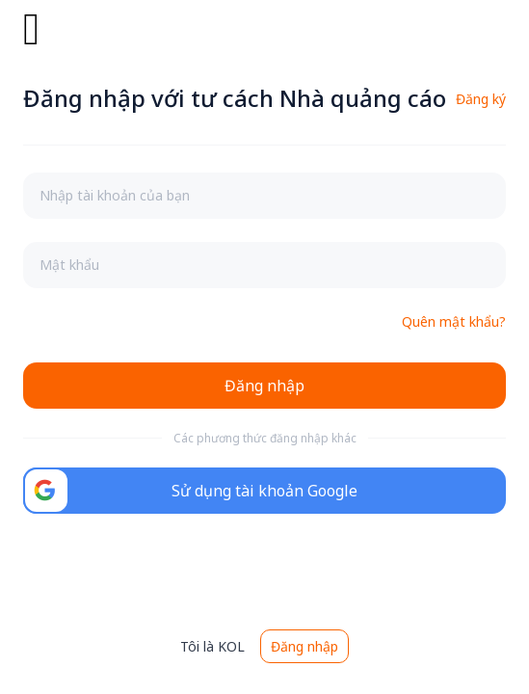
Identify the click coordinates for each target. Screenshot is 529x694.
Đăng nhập (304, 646)
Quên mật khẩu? (454, 321)
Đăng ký (481, 99)
